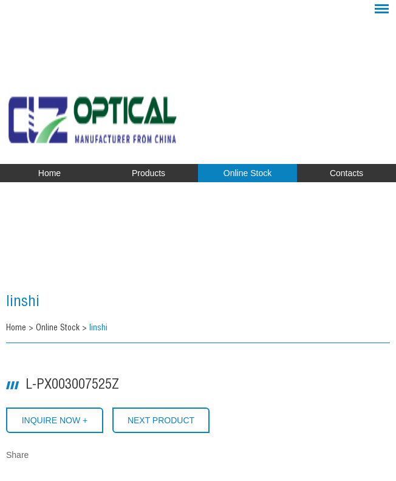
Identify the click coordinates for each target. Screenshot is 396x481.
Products (148, 173)
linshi (22, 303)
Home (49, 173)
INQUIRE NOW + (55, 420)
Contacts (346, 173)
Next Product (161, 420)
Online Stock (247, 173)
